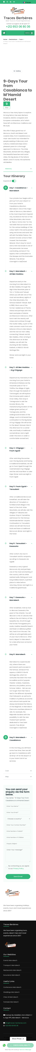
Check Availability (21, 1045)
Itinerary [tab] (8, 169)
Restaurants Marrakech (12, 970)
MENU (29, 33)
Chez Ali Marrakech (10, 997)
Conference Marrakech (12, 987)
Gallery (18, 71)
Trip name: (10, 798)
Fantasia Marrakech (11, 1002)
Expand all (7, 181)
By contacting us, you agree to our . (18, 867)
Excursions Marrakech (11, 975)
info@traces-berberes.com (15, 1023)
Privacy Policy (18, 868)
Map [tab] (7, 777)
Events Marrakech (10, 960)
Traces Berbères (18, 18)
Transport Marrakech (11, 965)
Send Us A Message (25, 1049)
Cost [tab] (7, 771)
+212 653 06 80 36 (11, 1026)
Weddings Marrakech (11, 992)
